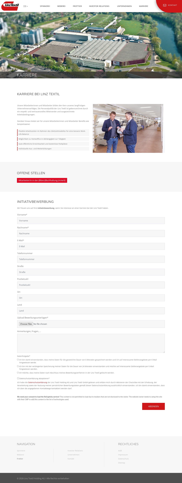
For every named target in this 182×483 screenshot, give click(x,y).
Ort (18, 292)
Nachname (23, 227)
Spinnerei (45, 6)
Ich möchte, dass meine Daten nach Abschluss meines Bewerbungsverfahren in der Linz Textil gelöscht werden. (66, 373)
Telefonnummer (25, 253)
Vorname (22, 214)
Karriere (143, 6)
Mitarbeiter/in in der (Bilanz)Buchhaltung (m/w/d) (42, 180)
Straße (20, 266)
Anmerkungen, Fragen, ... (29, 331)
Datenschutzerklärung (37, 382)
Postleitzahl (22, 279)
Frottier (77, 6)
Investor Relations (99, 6)
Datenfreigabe (23, 356)
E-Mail (20, 240)
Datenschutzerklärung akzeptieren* (33, 378)
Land (19, 304)
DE (24, 6)
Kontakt (71, 459)
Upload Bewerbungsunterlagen (32, 317)
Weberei (61, 6)
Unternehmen (124, 6)
